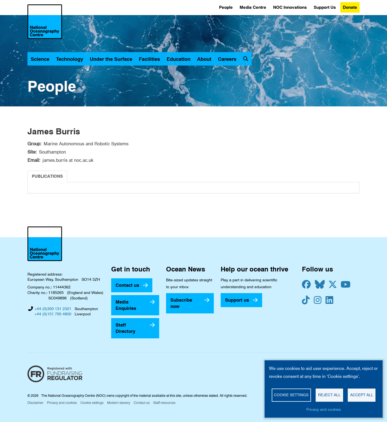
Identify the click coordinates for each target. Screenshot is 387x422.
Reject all (329, 395)
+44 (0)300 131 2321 (53, 309)
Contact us (127, 285)
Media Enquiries (126, 305)
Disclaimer (35, 403)
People (226, 7)
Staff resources (164, 403)
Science (40, 59)
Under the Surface (111, 59)
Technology (69, 59)
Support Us (325, 7)
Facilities (149, 59)
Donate (350, 7)
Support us (237, 300)
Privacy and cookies (62, 403)
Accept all (361, 395)
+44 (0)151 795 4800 (53, 314)
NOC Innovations (290, 7)
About (204, 59)
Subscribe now (181, 303)
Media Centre (253, 7)
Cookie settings (91, 403)
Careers (227, 59)
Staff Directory (125, 328)
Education (178, 59)
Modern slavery (118, 403)
